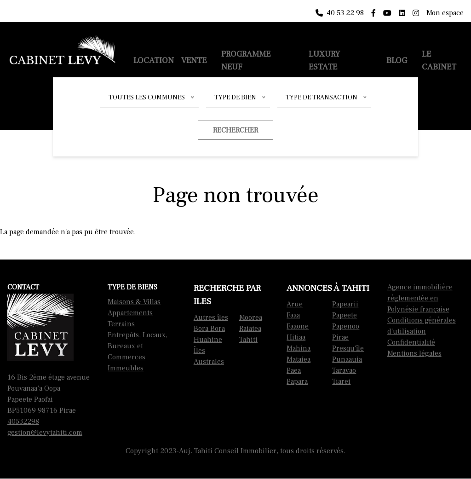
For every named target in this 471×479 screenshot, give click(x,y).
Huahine (208, 339)
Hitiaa (296, 337)
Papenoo (345, 326)
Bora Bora (209, 328)
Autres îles (211, 317)
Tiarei (341, 381)
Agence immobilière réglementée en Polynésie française (420, 298)
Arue (295, 304)
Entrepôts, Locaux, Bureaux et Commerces (137, 346)
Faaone (298, 326)
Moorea (250, 317)
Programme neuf (245, 60)
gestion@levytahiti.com (44, 432)
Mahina (298, 348)
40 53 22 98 (340, 12)
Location (153, 60)
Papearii (345, 304)
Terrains (121, 324)
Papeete (344, 315)
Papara (297, 381)
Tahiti (248, 339)
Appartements (130, 312)
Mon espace (445, 12)
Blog (396, 60)
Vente (194, 60)
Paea (294, 370)
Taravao (344, 370)
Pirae (340, 337)
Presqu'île (348, 348)
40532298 (23, 421)
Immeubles (126, 368)
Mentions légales (414, 353)
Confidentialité (411, 342)
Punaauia (347, 359)
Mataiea (298, 359)
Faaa (293, 315)
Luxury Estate (324, 60)
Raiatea (250, 328)
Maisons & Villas (134, 301)
